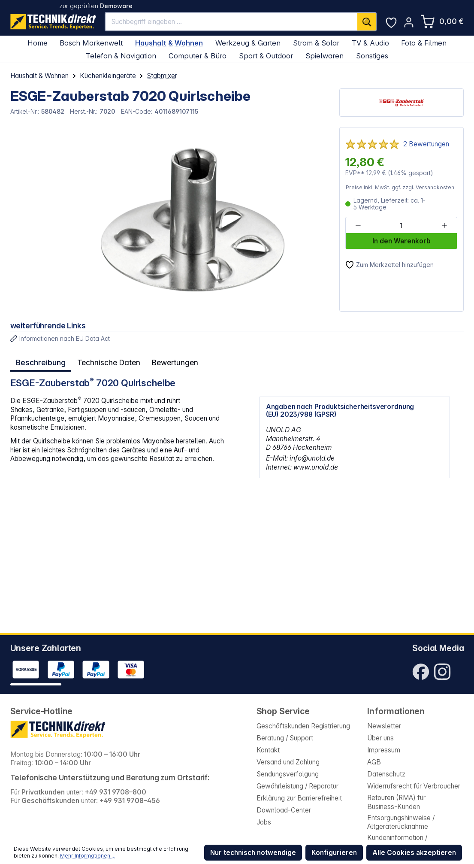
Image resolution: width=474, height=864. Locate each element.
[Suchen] (367, 21)
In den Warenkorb (401, 241)
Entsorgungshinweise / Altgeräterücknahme (401, 822)
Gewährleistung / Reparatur (297, 786)
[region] (169, 219)
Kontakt (268, 750)
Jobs (264, 822)
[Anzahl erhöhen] (444, 225)
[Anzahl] (401, 225)
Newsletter (384, 726)
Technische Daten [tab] (106, 361)
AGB (374, 762)
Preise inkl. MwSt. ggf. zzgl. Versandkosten (400, 187)
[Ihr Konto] (408, 22)
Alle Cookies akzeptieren (414, 853)
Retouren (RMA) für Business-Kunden (396, 802)
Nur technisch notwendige (253, 853)
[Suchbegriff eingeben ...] (231, 21)
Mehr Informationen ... (87, 855)
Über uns (380, 738)
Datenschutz (386, 774)
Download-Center (284, 810)
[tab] (40, 362)
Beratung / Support (285, 738)
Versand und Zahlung (288, 762)
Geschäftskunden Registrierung (303, 726)
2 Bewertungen (426, 144)
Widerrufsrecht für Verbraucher (413, 786)
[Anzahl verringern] (358, 225)
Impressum (383, 750)
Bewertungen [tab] (171, 361)
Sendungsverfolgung (288, 774)
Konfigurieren (334, 853)
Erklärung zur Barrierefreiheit (299, 798)
